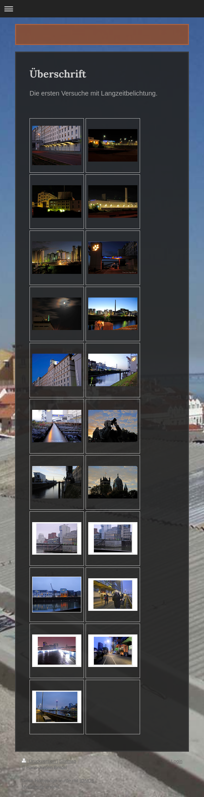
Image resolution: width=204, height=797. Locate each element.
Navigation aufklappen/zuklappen (102, 9)
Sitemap (67, 761)
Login (176, 761)
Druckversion (39, 761)
